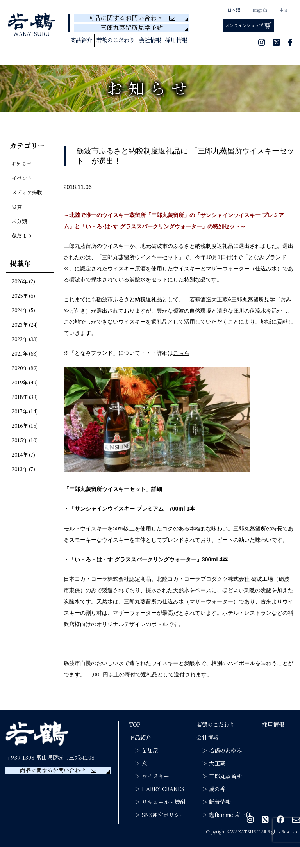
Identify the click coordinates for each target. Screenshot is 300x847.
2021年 (20, 354)
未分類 (19, 222)
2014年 (20, 455)
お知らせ (22, 164)
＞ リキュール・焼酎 (157, 802)
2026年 (20, 282)
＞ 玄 (138, 763)
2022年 (20, 339)
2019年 (20, 383)
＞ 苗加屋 (143, 750)
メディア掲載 (27, 193)
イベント (22, 178)
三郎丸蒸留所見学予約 (131, 28)
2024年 (20, 311)
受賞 (17, 207)
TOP (134, 724)
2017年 (20, 412)
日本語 (233, 10)
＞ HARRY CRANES (156, 789)
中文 (283, 10)
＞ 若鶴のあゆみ (219, 750)
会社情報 (150, 40)
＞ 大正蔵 (210, 763)
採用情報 (176, 40)
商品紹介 (81, 40)
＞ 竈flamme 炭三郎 (223, 815)
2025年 (20, 296)
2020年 (20, 368)
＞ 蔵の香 (210, 789)
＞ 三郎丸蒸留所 (219, 776)
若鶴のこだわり (115, 40)
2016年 (20, 426)
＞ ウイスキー (149, 776)
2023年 (20, 325)
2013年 (20, 469)
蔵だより (22, 236)
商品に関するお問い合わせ (131, 18)
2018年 (20, 397)
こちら (181, 353)
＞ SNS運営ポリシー (157, 815)
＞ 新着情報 (213, 802)
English (259, 10)
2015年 (20, 441)
